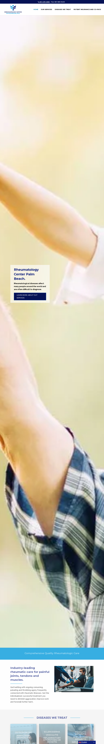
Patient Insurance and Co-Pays (87, 9)
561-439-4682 (45, 2)
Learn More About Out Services (27, 298)
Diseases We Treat (63, 9)
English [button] (83, 742)
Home (36, 9)
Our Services (46, 9)
